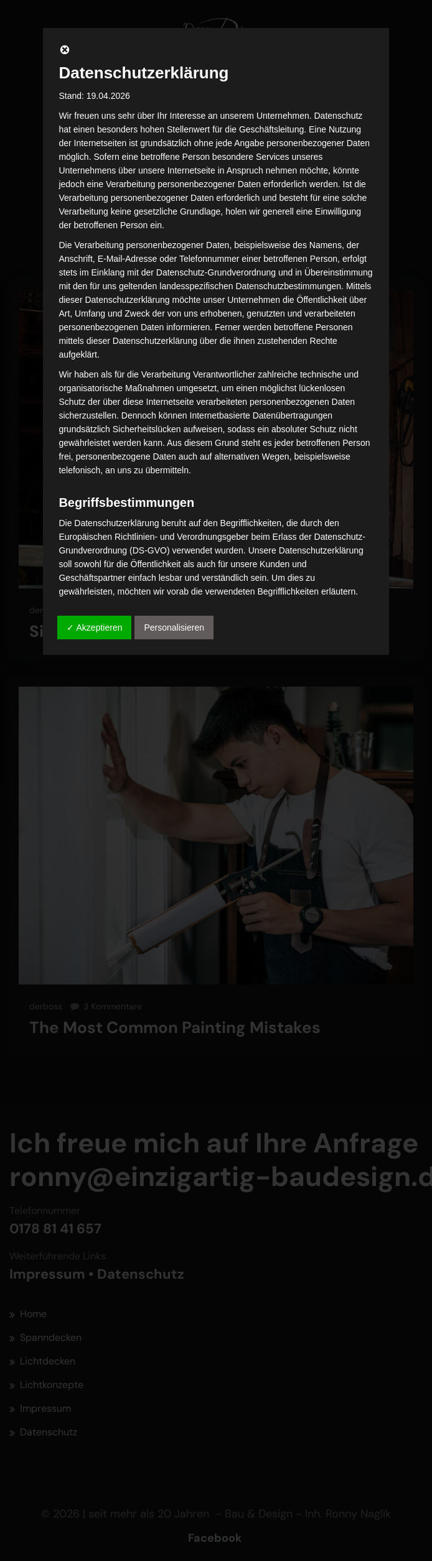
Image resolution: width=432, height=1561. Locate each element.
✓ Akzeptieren (94, 627)
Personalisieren (174, 627)
